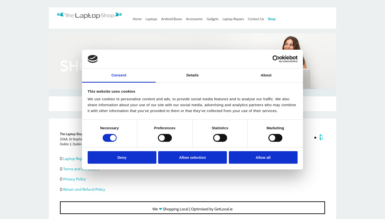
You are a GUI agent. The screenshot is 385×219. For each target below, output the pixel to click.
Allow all (263, 157)
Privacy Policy (74, 179)
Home (137, 19)
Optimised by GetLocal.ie (212, 209)
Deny (121, 157)
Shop (272, 19)
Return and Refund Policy (84, 189)
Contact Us (256, 19)
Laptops (151, 19)
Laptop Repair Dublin (80, 158)
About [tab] (266, 75)
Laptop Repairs (233, 19)
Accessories (194, 19)
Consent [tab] (118, 75)
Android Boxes (171, 19)
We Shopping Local (170, 209)
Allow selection (192, 157)
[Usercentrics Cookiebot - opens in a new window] (276, 59)
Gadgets (212, 19)
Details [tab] (192, 75)
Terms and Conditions (81, 169)
